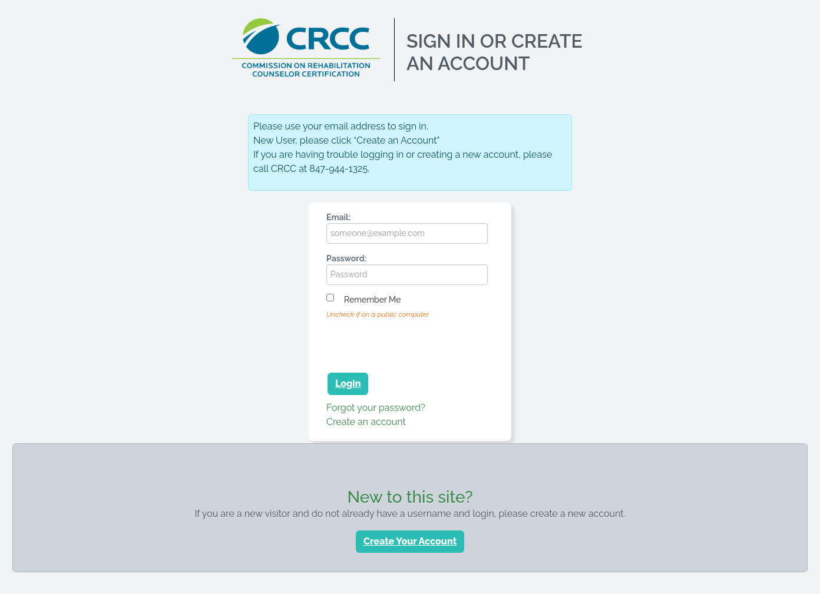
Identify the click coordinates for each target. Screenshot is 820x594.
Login (348, 383)
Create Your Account (410, 541)
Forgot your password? (375, 407)
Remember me (372, 299)
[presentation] (415, 344)
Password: (346, 258)
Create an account (366, 421)
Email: (338, 217)
